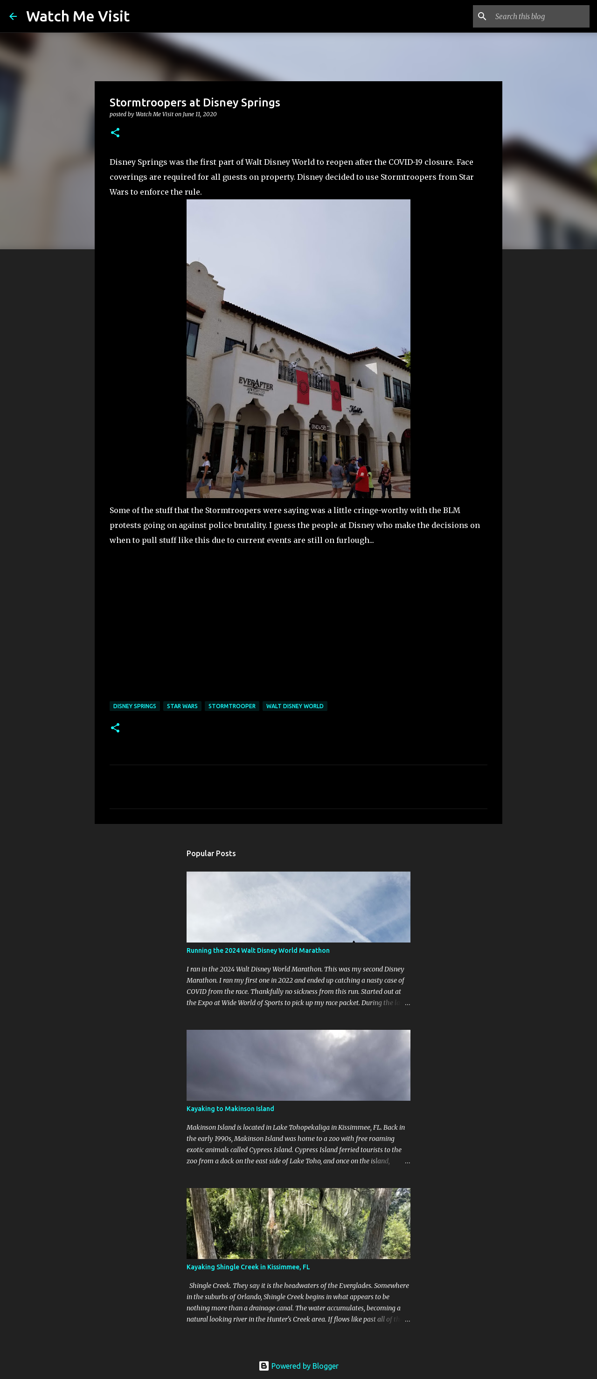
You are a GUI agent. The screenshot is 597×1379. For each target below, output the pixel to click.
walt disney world (295, 706)
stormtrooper (232, 706)
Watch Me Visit (78, 15)
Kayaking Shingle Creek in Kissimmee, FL (248, 1267)
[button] (115, 133)
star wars (182, 706)
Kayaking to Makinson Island (230, 1108)
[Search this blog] (541, 16)
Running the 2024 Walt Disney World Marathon (258, 950)
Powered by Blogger (298, 1366)
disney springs (134, 706)
